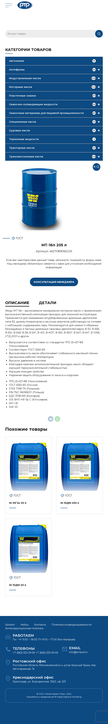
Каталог (10, 624)
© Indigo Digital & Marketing (68, 696)
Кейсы (25, 624)
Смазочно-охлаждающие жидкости (56, 104)
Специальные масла (56, 122)
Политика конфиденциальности (71, 624)
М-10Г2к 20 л (17, 502)
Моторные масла (56, 87)
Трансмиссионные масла (56, 156)
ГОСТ (19, 238)
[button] (96, 167)
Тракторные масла (56, 148)
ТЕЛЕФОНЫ (24, 648)
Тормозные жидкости (52, 139)
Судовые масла (56, 130)
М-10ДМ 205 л (70, 502)
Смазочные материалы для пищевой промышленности (56, 113)
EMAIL (75, 648)
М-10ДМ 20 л (17, 584)
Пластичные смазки (56, 96)
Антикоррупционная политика (24, 628)
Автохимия (52, 61)
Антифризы (56, 69)
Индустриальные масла (56, 78)
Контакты (40, 624)
